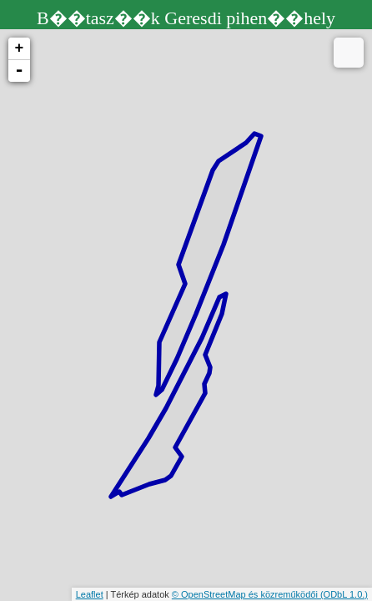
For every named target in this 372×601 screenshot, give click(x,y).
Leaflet (89, 594)
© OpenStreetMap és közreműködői (246, 594)
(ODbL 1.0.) (344, 594)
